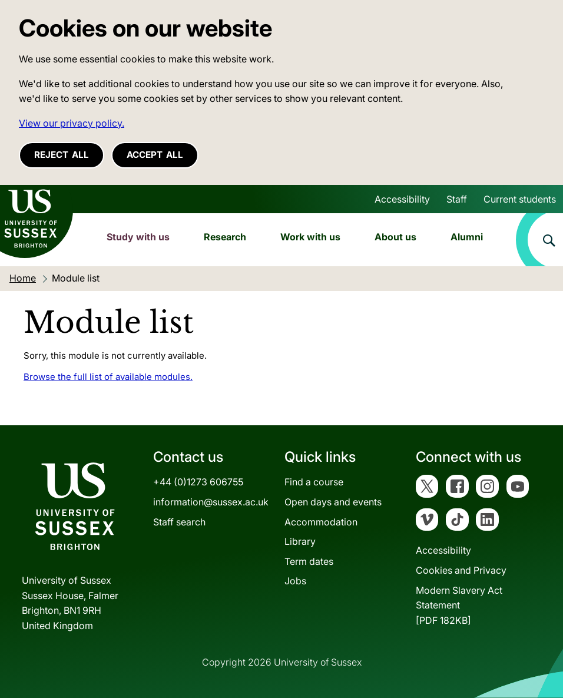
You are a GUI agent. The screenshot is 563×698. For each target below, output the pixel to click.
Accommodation (320, 522)
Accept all (155, 154)
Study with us (138, 237)
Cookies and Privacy (461, 570)
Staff (456, 199)
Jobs (295, 581)
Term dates (308, 561)
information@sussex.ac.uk (211, 502)
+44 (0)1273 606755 (198, 482)
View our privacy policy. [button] (71, 123)
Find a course (313, 482)
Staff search (179, 522)
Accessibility (402, 199)
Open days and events (333, 502)
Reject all (61, 154)
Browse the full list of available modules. (108, 376)
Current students (519, 199)
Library (300, 541)
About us (395, 237)
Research (225, 237)
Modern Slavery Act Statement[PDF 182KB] (459, 605)
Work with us (310, 237)
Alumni (467, 237)
